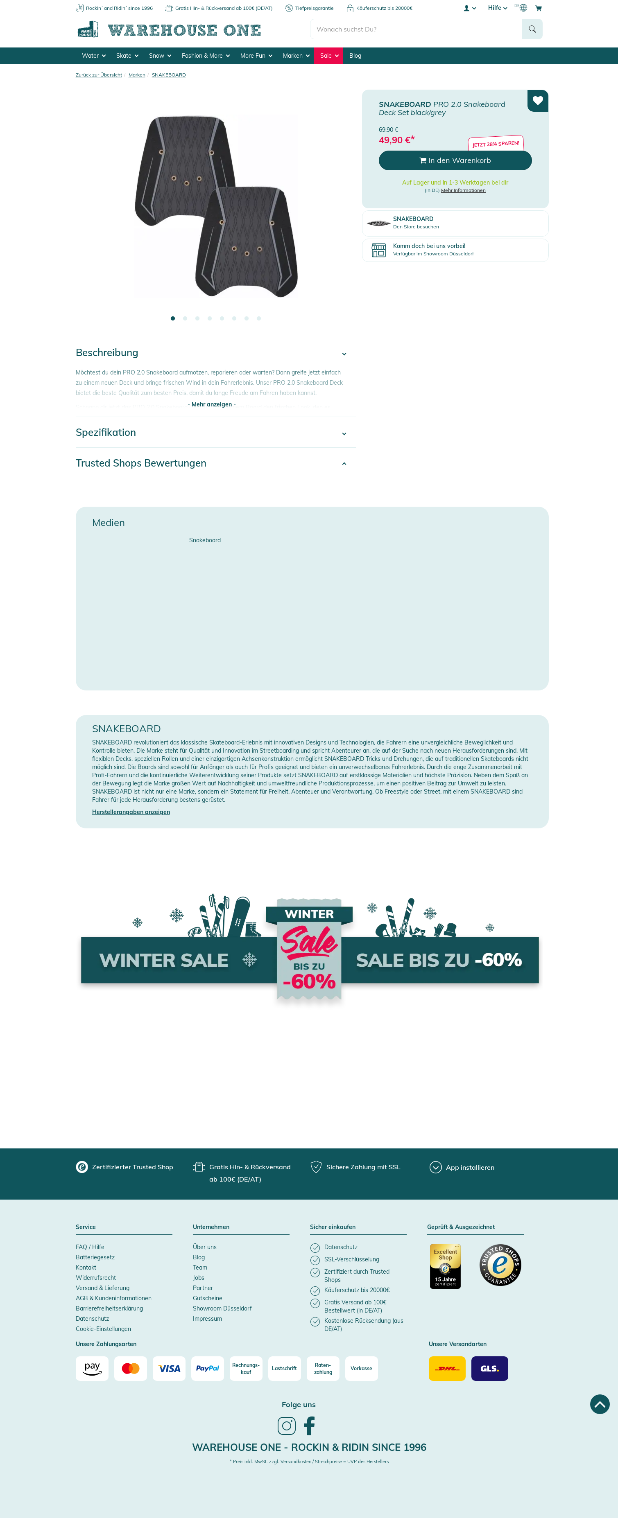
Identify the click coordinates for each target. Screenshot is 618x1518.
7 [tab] (246, 319)
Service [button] (86, 1227)
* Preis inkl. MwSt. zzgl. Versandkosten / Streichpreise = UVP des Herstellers (309, 1461)
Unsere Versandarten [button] (458, 1344)
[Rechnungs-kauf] (246, 1368)
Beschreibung (107, 352)
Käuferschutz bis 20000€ (384, 8)
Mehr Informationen (463, 190)
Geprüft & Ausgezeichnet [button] (461, 1227)
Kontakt (86, 1267)
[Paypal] (207, 1368)
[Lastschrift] (284, 1368)
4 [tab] (210, 319)
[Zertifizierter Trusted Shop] (451, 1270)
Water (94, 55)
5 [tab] (222, 319)
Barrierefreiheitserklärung (109, 1308)
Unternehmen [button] (211, 1227)
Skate (127, 55)
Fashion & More (206, 55)
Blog (355, 55)
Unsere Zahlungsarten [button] (106, 1344)
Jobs (198, 1277)
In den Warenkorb (455, 160)
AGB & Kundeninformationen (114, 1298)
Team (200, 1267)
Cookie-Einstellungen (103, 1329)
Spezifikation (106, 432)
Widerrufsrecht (96, 1277)
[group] (124, 1167)
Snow (160, 55)
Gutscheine (207, 1298)
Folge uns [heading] (299, 1404)
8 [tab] (259, 319)
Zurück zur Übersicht (99, 75)
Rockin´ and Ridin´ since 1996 (119, 8)
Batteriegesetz (95, 1257)
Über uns (205, 1247)
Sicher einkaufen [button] (332, 1227)
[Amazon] (92, 1368)
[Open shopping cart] (538, 7)
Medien (108, 522)
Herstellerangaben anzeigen (131, 812)
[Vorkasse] (361, 1368)
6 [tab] (234, 319)
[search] (416, 29)
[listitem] (358, 1248)
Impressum (207, 1318)
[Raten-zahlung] (323, 1368)
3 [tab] (197, 319)
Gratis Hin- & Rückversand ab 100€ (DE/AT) (224, 8)
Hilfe (497, 7)
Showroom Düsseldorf (222, 1308)
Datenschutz (92, 1318)
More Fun (256, 55)
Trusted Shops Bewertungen (141, 463)
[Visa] (169, 1368)
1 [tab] (173, 319)
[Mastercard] (130, 1368)
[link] (286, 1434)
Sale (329, 55)
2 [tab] (185, 319)
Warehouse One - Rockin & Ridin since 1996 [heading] (309, 1447)
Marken (296, 55)
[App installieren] (462, 1167)
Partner (203, 1288)
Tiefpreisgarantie (314, 8)
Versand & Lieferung (102, 1288)
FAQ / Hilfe (90, 1247)
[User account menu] (469, 8)
